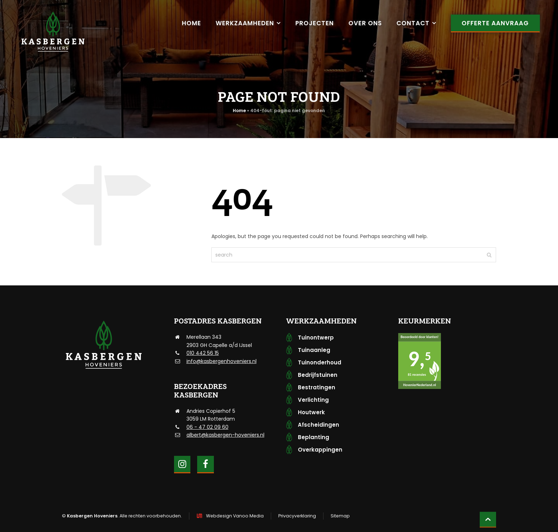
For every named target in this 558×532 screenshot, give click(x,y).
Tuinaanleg (314, 350)
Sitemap (340, 516)
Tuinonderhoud (319, 362)
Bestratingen (316, 387)
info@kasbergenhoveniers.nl (221, 361)
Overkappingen (320, 449)
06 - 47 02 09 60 (207, 427)
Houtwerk (311, 412)
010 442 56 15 (202, 353)
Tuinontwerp (316, 337)
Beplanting (313, 437)
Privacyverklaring (297, 516)
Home (239, 110)
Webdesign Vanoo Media (235, 516)
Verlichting (313, 400)
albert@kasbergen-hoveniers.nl (225, 434)
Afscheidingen (318, 424)
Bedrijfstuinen (317, 375)
